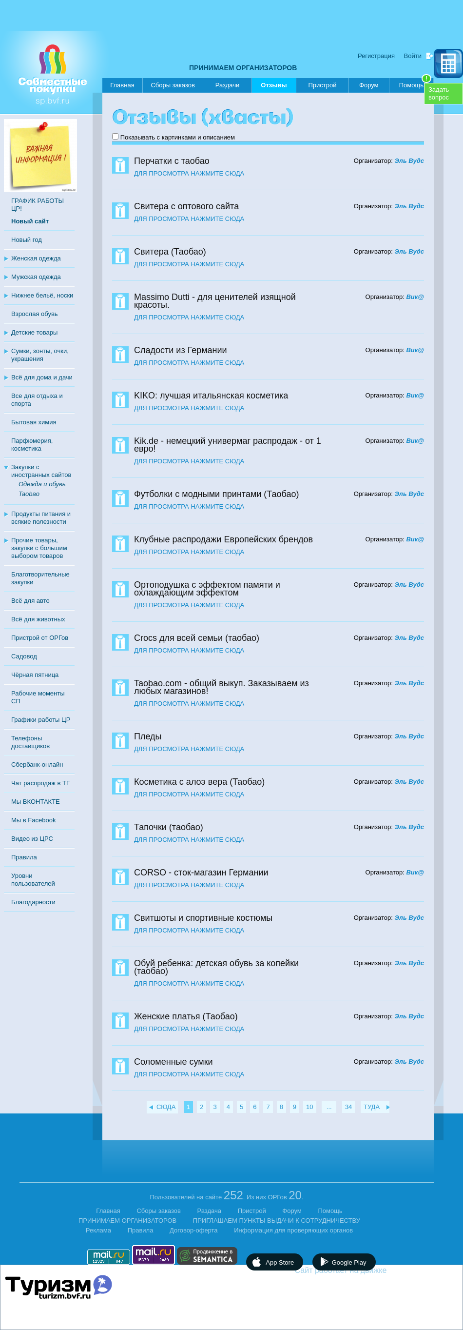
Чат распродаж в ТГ (40, 783)
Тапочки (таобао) (168, 827)
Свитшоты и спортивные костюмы (203, 918)
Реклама (98, 1230)
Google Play (349, 1262)
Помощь (415, 83)
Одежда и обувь (42, 484)
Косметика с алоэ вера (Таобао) (199, 782)
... (329, 1107)
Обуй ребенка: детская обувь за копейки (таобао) (216, 967)
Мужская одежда (36, 276)
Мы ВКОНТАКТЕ (35, 801)
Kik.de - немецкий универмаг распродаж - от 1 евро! (227, 445)
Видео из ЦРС (32, 838)
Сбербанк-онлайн (37, 764)
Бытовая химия (34, 422)
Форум (369, 85)
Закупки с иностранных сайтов (41, 470)
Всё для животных (38, 619)
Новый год (26, 239)
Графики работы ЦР (40, 719)
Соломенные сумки (173, 1062)
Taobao (29, 493)
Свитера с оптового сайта (186, 206)
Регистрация (376, 56)
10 (309, 1107)
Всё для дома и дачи (42, 377)
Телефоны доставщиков (30, 742)
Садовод (24, 656)
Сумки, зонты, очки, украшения (40, 354)
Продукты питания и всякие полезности (41, 517)
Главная (122, 85)
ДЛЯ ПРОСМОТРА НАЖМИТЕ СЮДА (189, 173)
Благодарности (33, 902)
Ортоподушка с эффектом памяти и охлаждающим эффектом (207, 588)
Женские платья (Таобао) (186, 1016)
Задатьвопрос (438, 93)
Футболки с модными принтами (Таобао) (216, 494)
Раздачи (227, 85)
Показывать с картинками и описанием (177, 137)
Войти (413, 56)
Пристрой (322, 85)
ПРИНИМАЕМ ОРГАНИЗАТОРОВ (243, 68)
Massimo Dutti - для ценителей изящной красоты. (215, 301)
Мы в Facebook (33, 820)
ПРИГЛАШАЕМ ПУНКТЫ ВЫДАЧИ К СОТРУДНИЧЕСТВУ (276, 1220)
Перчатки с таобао (172, 161)
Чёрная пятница (34, 674)
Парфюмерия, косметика (32, 444)
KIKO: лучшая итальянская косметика (211, 395)
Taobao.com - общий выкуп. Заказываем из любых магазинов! (221, 687)
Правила (24, 857)
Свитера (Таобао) (170, 252)
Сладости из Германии (180, 350)
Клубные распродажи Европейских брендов (223, 539)
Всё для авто (30, 600)
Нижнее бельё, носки (42, 295)
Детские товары (34, 332)
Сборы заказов (172, 85)
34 (348, 1107)
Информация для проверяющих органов (293, 1230)
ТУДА (372, 1107)
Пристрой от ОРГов (39, 637)
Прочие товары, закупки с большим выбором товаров (39, 547)
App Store (280, 1262)
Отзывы (274, 87)
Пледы (148, 736)
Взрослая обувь (34, 314)
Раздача (209, 1210)
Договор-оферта (194, 1230)
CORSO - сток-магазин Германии (201, 872)
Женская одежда (36, 258)
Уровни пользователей (33, 879)
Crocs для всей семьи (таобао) (196, 638)
